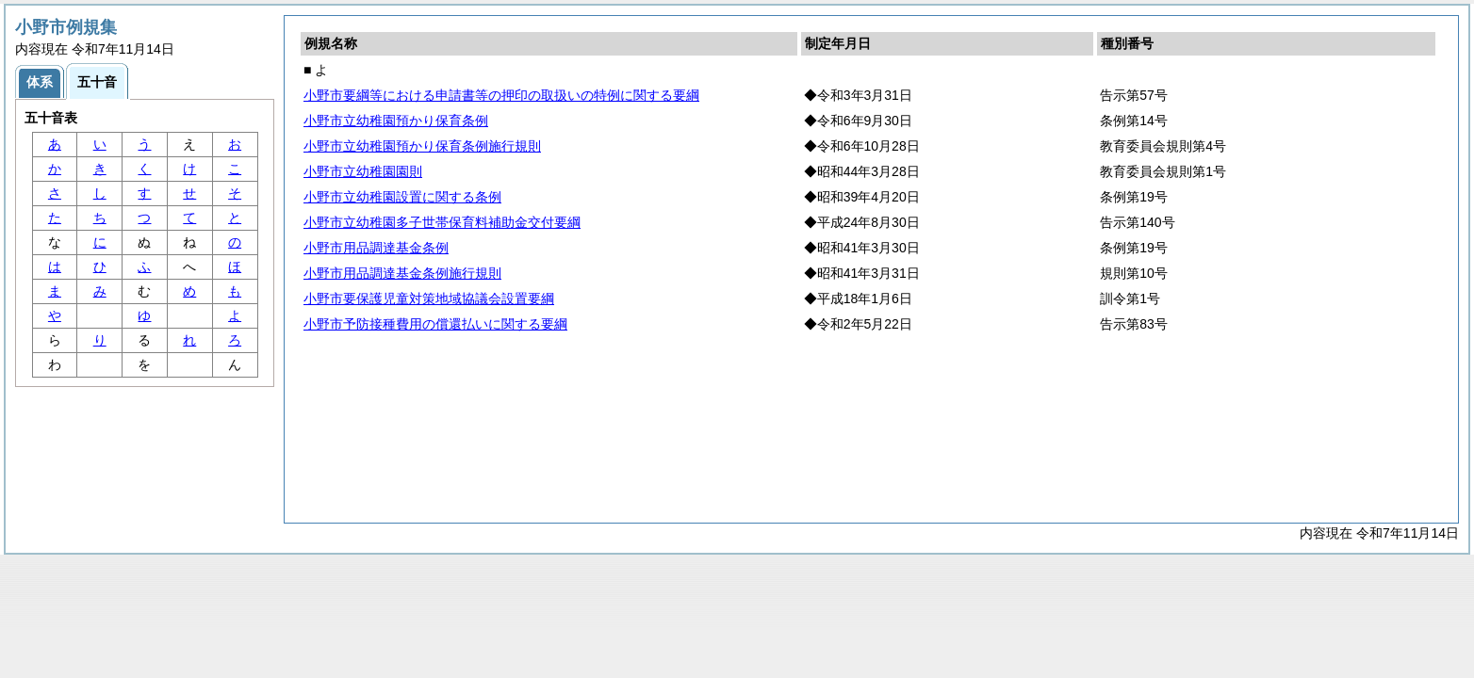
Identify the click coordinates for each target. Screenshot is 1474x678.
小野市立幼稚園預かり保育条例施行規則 (422, 145)
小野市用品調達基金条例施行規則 (402, 273)
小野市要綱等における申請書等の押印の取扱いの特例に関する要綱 (501, 95)
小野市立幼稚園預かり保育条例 (395, 120)
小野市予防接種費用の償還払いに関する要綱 (435, 323)
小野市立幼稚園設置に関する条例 (402, 196)
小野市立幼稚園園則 (362, 171)
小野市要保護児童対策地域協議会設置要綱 (428, 298)
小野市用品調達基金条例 (376, 247)
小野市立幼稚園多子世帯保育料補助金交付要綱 (442, 222)
